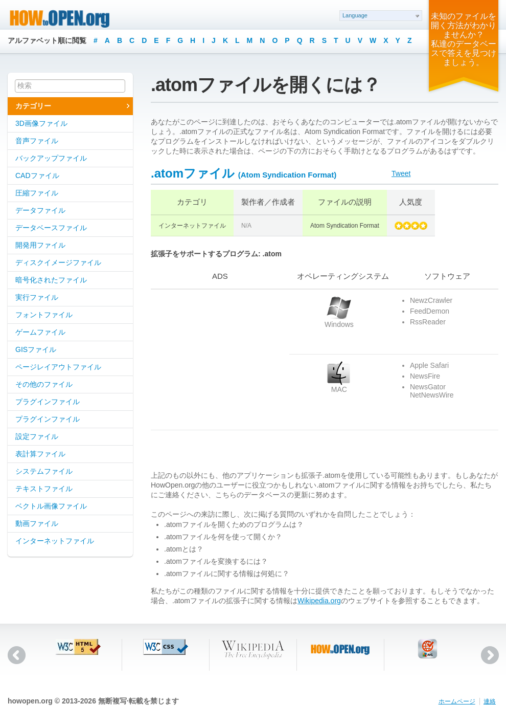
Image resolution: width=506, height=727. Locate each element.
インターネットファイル (54, 541)
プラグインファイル (47, 402)
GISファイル (35, 349)
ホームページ (457, 701)
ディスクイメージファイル (58, 262)
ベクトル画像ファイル (51, 506)
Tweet (401, 173)
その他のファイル (44, 384)
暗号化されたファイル (51, 280)
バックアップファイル (51, 158)
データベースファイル (51, 228)
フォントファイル (44, 315)
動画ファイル (36, 523)
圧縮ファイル (36, 193)
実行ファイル (36, 297)
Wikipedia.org (319, 601)
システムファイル (44, 471)
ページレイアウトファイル (58, 367)
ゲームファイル (40, 332)
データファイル (40, 210)
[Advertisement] (215, 360)
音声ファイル (36, 141)
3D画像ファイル (41, 123)
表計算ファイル (40, 454)
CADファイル (37, 175)
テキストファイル (44, 488)
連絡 (490, 701)
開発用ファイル (40, 245)
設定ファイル (36, 436)
